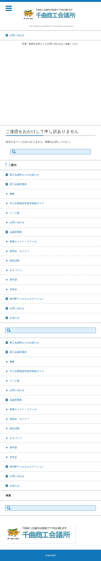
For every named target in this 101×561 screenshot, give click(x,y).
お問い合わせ (7, 73)
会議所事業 (6, 78)
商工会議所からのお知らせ (15, 48)
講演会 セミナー (10, 88)
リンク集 (5, 68)
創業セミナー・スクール (13, 83)
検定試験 (5, 93)
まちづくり (6, 98)
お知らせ (5, 122)
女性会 (3, 107)
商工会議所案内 (8, 53)
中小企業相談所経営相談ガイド (17, 63)
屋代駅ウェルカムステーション (17, 112)
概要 (2, 58)
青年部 (3, 103)
